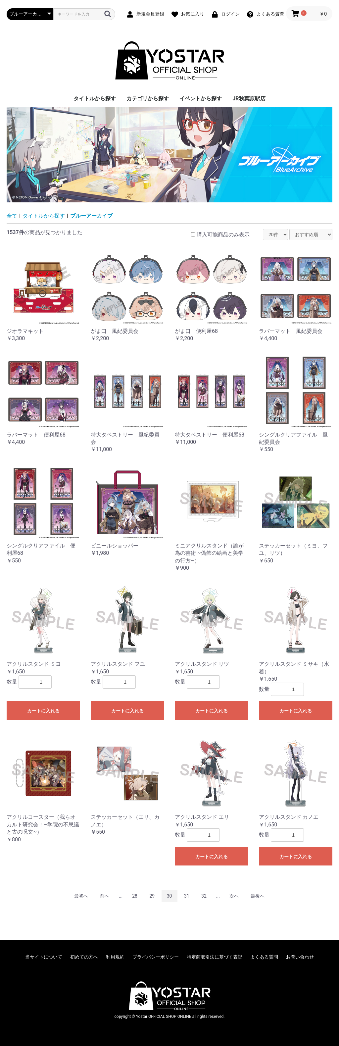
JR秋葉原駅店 (248, 98)
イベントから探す (200, 98)
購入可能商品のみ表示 (223, 235)
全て (12, 216)
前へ (104, 896)
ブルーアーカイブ (91, 216)
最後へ (258, 896)
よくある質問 (264, 957)
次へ (234, 896)
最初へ (81, 896)
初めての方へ (84, 957)
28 (134, 896)
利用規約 (115, 957)
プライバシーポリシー (155, 957)
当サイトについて (43, 957)
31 (186, 896)
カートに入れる (43, 710)
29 (152, 896)
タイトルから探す (94, 98)
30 (169, 896)
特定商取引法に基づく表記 (214, 957)
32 (204, 896)
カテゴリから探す (147, 98)
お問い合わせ (300, 957)
